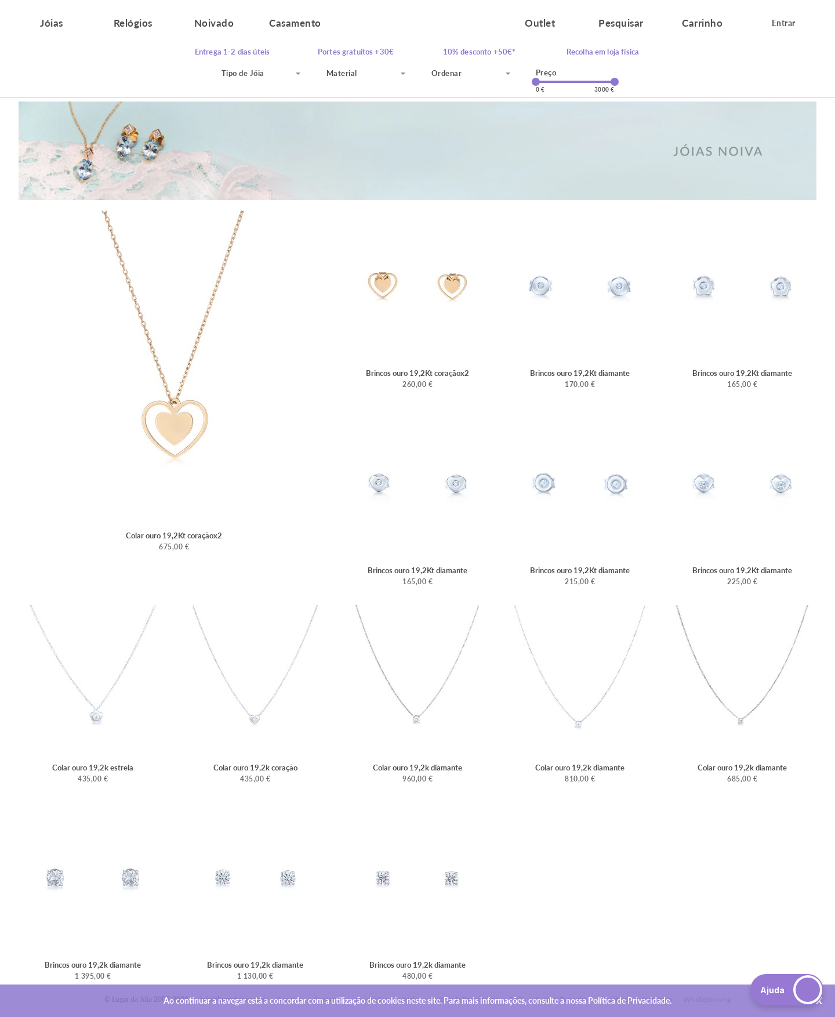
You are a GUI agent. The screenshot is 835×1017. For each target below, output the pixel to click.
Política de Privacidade (629, 1000)
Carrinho (702, 23)
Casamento (295, 23)
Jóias (51, 23)
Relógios (133, 23)
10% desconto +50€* (479, 52)
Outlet (540, 23)
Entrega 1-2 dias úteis (232, 52)
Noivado (214, 23)
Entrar (784, 23)
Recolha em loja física (603, 52)
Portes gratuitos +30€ (356, 52)
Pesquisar (621, 23)
